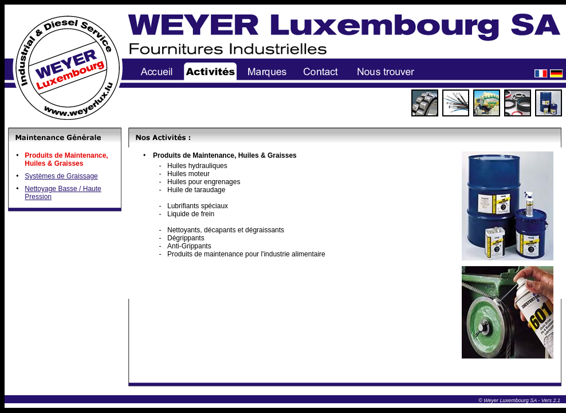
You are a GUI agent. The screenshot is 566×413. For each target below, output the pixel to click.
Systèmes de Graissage (61, 176)
